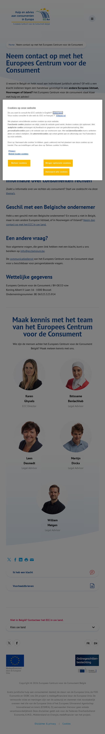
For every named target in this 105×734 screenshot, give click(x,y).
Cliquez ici (61, 116)
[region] (52, 140)
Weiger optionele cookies (58, 163)
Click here (57, 113)
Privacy (12, 151)
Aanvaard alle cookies (56, 172)
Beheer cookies (19, 163)
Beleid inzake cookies (19, 154)
